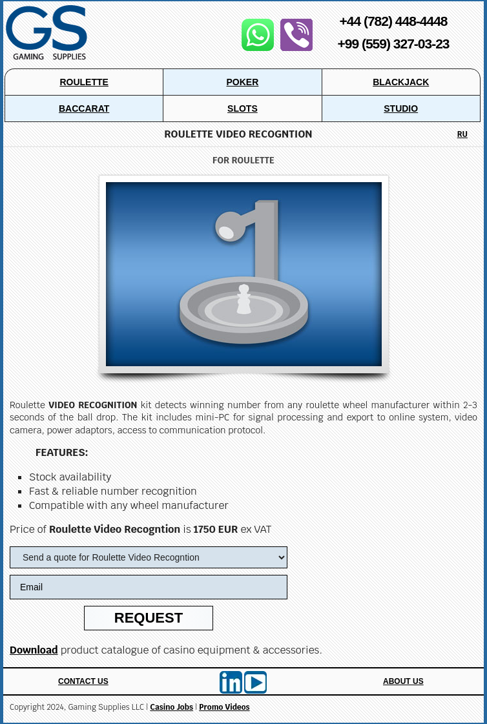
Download (34, 650)
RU (462, 134)
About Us (403, 681)
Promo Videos (224, 707)
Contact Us (83, 681)
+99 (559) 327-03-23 (393, 43)
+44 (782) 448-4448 (393, 21)
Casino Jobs (171, 707)
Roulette (83, 82)
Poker (243, 82)
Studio (401, 108)
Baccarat (84, 108)
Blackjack (401, 82)
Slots (242, 108)
